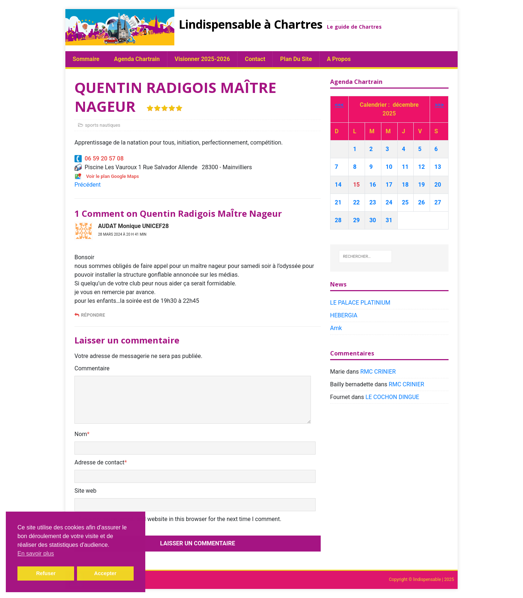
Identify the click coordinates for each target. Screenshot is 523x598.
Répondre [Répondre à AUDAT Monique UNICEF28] (93, 315)
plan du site (296, 59)
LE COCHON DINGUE (392, 397)
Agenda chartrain (137, 59)
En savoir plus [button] (35, 553)
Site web (85, 490)
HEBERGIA (343, 315)
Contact (255, 59)
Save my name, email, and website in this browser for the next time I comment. (180, 519)
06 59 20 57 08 (98, 158)
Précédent (87, 184)
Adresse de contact (99, 462)
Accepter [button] (105, 573)
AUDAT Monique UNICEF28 (133, 226)
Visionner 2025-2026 (202, 59)
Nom (80, 434)
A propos (339, 59)
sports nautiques (102, 125)
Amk (336, 328)
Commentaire (92, 368)
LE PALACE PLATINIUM (360, 302)
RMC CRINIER (378, 371)
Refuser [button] (46, 573)
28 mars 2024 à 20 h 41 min (122, 234)
